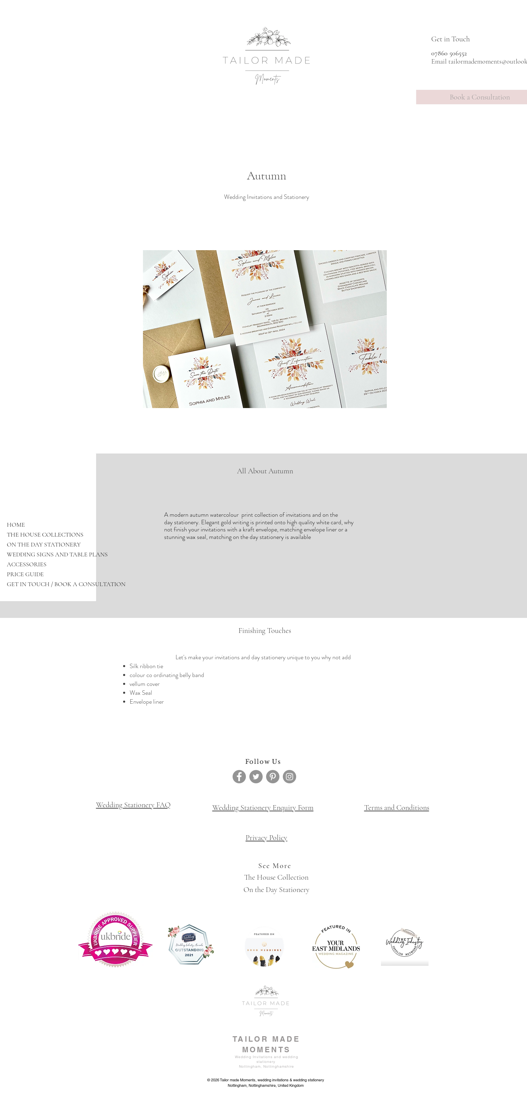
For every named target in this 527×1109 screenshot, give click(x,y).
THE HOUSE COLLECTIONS (45, 534)
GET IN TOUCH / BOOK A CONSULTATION (61, 584)
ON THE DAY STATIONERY (44, 544)
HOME (16, 524)
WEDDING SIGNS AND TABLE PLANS (57, 554)
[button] (265, 329)
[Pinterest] (272, 776)
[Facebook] (239, 776)
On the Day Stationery (276, 889)
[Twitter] (256, 776)
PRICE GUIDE (25, 574)
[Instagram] (289, 776)
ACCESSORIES (27, 564)
